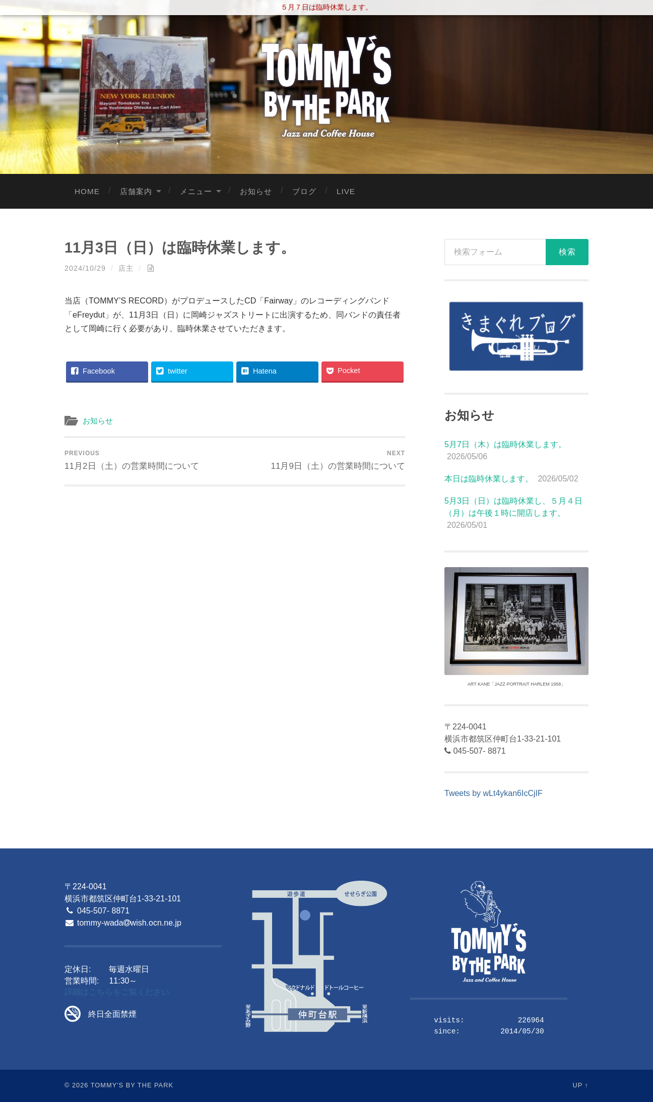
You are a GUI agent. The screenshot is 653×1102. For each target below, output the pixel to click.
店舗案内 (136, 191)
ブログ (304, 191)
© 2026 (76, 1085)
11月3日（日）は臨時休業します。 (179, 247)
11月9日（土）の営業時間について (338, 460)
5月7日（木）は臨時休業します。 (505, 444)
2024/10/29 (85, 268)
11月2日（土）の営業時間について (131, 460)
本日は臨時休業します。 (488, 478)
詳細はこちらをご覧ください (116, 992)
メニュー (196, 191)
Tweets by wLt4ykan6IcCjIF (493, 793)
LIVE (346, 191)
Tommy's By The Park (132, 1085)
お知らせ (256, 191)
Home (87, 191)
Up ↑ (581, 1085)
